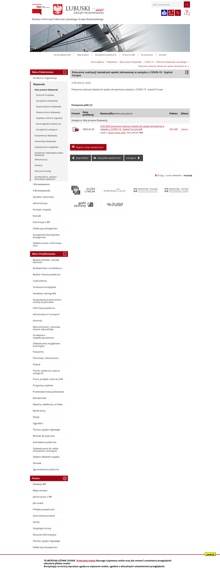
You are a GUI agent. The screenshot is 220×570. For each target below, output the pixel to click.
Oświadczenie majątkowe (46, 147)
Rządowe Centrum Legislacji (49, 118)
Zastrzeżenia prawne (44, 515)
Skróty (36, 522)
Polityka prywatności (44, 509)
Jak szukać (38, 503)
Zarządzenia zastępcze (46, 129)
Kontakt (162, 54)
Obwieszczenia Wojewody (48, 112)
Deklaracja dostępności (45, 547)
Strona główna (97, 62)
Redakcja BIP (39, 484)
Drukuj (160, 175)
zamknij (210, 554)
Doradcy (38, 165)
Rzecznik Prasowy (43, 171)
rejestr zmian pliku (117, 132)
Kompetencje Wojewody (46, 135)
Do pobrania (147, 54)
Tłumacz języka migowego (46, 541)
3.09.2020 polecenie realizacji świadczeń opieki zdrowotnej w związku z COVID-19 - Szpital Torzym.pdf (132, 128)
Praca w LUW (129, 54)
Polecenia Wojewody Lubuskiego (171, 62)
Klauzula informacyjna (44, 534)
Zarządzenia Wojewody (47, 100)
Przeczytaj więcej (85, 560)
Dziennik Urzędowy (45, 95)
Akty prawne (83, 54)
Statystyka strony (42, 528)
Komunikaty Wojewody (45, 141)
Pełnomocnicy (41, 159)
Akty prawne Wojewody (130, 62)
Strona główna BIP (62, 54)
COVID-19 (148, 62)
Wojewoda (112, 62)
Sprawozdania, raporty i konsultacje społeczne (46, 177)
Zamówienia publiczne (105, 54)
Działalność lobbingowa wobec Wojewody (49, 153)
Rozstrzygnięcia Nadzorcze (48, 123)
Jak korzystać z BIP (42, 496)
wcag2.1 (171, 13)
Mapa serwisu (40, 490)
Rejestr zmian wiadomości (90, 147)
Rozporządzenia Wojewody (48, 106)
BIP (187, 13)
